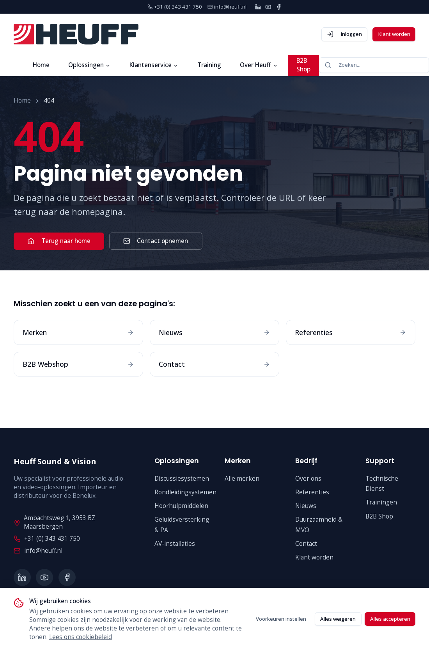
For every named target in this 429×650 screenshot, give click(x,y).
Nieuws (305, 506)
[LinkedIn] (258, 7)
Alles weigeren (338, 618)
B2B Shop (303, 65)
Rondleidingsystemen (185, 492)
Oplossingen (89, 65)
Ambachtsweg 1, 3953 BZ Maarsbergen (54, 522)
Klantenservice (154, 65)
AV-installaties (174, 544)
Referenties (312, 492)
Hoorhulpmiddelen (181, 506)
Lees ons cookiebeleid (80, 637)
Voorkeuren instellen (281, 618)
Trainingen (381, 502)
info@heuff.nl (38, 551)
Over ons (308, 478)
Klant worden (394, 33)
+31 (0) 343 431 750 (47, 539)
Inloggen (344, 34)
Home (41, 65)
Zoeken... (342, 65)
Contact (306, 544)
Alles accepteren (390, 618)
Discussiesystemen (181, 478)
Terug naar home (58, 241)
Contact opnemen (155, 241)
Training (209, 65)
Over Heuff (259, 65)
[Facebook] (279, 7)
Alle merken (242, 478)
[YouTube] (268, 7)
